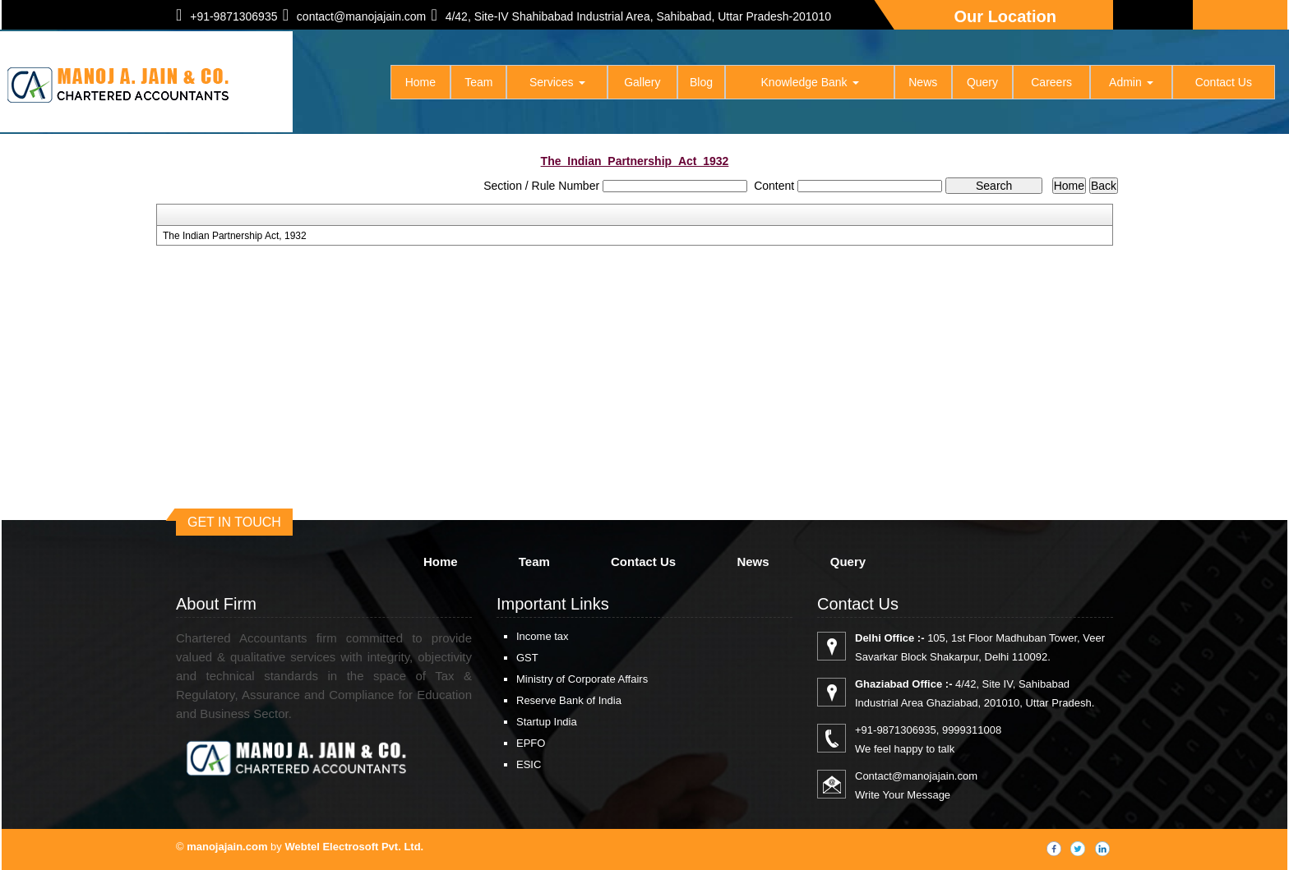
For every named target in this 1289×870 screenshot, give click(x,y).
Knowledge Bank (810, 82)
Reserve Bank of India (568, 700)
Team (478, 82)
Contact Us (1223, 82)
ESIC (528, 764)
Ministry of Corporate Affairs (582, 679)
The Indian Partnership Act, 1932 (235, 236)
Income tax (542, 636)
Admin (1131, 82)
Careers (1051, 82)
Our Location (1005, 16)
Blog (701, 82)
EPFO (530, 743)
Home (420, 82)
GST (527, 657)
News (922, 82)
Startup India (546, 722)
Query (982, 82)
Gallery (642, 82)
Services (557, 82)
